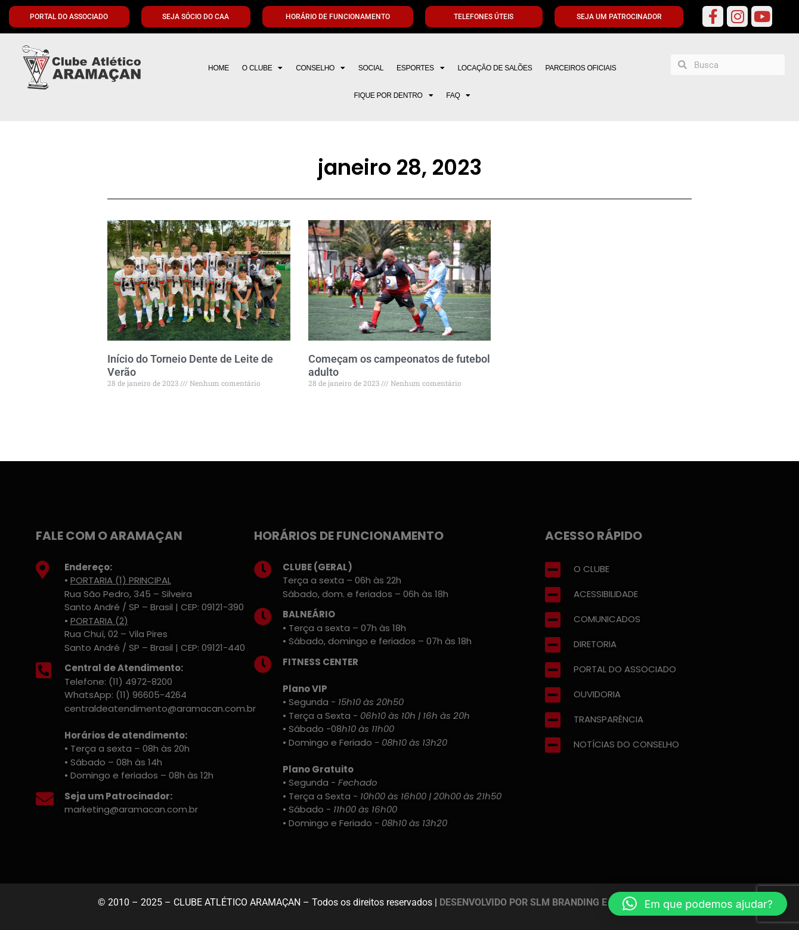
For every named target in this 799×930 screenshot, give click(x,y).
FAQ (458, 95)
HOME (218, 68)
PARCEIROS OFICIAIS (580, 68)
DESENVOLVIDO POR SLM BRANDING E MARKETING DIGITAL (570, 902)
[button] (697, 904)
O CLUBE (262, 68)
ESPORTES (420, 68)
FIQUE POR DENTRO (393, 95)
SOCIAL (370, 68)
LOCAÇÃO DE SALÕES (494, 68)
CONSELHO (320, 68)
